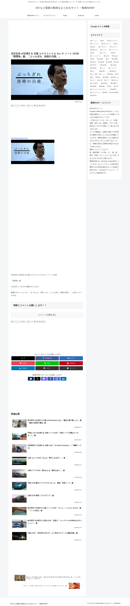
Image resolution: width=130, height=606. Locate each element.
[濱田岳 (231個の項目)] (98, 77)
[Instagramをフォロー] (53, 379)
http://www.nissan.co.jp (19, 138)
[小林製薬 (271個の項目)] (109, 62)
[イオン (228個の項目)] (93, 80)
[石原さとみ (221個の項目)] (115, 80)
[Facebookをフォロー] (49, 379)
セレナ (24, 105)
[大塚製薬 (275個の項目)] (101, 62)
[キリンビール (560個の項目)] (95, 44)
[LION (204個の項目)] (116, 86)
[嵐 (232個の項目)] (92, 77)
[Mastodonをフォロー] (45, 379)
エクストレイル (16, 105)
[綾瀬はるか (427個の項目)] (94, 50)
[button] (47, 368)
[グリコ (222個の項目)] (107, 80)
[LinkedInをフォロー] (57, 379)
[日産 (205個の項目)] (110, 86)
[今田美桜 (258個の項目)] (105, 65)
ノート (30, 105)
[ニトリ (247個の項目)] (103, 68)
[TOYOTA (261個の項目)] (94, 65)
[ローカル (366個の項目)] (104, 53)
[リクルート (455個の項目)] (115, 47)
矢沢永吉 (42, 105)
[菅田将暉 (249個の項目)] (94, 68)
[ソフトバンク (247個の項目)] (114, 68)
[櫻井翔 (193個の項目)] (105, 92)
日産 (36, 105)
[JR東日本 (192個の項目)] (105, 95)
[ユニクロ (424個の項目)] (104, 50)
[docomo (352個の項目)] (107, 56)
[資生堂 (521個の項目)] (94, 47)
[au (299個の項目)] (108, 59)
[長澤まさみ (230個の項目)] (115, 77)
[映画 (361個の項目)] (115, 53)
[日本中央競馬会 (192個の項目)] (114, 92)
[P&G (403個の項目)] (94, 53)
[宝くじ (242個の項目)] (94, 71)
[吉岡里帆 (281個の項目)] (115, 59)
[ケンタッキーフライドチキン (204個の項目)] (99, 89)
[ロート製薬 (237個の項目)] (94, 74)
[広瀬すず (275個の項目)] (93, 62)
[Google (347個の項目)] (116, 56)
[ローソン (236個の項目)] (102, 74)
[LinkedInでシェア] (23, 368)
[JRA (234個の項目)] (117, 74)
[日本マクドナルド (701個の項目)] (113, 41)
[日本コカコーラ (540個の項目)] (107, 44)
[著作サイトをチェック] (37, 379)
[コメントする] (71, 368)
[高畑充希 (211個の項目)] (115, 83)
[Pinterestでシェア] (71, 363)
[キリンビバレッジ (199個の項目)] (96, 92)
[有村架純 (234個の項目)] (110, 74)
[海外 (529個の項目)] (116, 44)
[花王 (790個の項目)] (103, 41)
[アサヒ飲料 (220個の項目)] (95, 83)
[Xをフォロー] (41, 379)
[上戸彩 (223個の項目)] (100, 80)
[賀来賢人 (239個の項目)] (104, 71)
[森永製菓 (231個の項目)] (106, 77)
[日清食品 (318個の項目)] (101, 59)
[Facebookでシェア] (47, 358)
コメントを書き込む (47, 315)
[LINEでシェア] (47, 363)
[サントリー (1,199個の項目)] (94, 41)
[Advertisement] (47, 36)
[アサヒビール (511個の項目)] (103, 47)
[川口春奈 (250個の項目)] (115, 65)
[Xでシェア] (23, 358)
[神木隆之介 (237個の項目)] (114, 71)
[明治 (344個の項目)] (93, 59)
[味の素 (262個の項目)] (116, 62)
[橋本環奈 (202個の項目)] (115, 89)
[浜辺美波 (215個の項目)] (105, 83)
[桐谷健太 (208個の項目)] (102, 86)
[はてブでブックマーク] (71, 358)
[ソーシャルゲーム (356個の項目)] (96, 56)
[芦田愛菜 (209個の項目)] (94, 86)
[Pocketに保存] (23, 363)
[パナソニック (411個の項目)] (114, 50)
